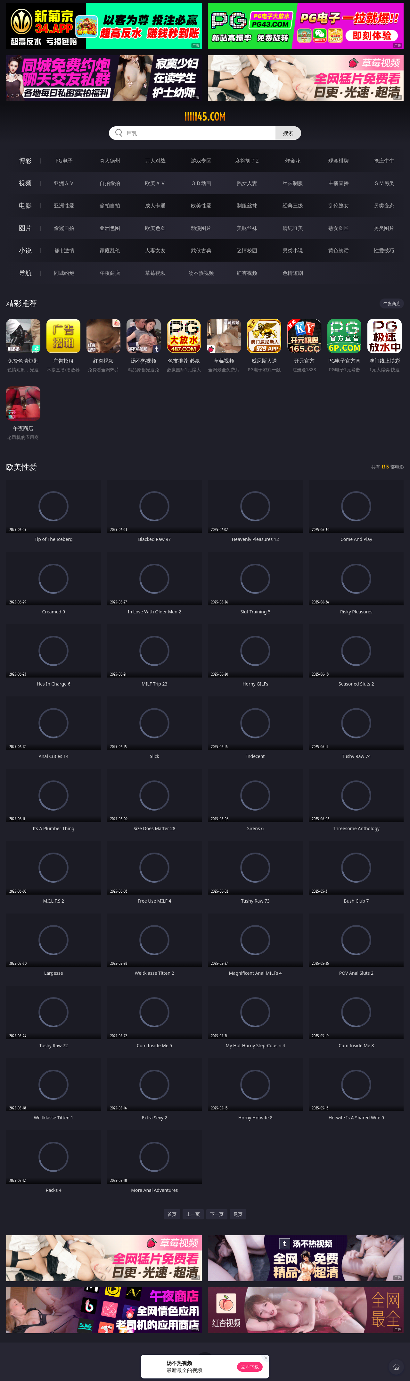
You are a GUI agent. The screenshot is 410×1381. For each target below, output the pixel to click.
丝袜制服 (293, 183)
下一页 (217, 1214)
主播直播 (338, 183)
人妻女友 (155, 250)
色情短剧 (293, 272)
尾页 (238, 1214)
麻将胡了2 (246, 160)
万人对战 (155, 160)
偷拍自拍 (110, 205)
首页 (172, 1214)
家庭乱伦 (110, 250)
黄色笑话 (338, 250)
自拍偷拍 (110, 183)
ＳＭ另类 (384, 183)
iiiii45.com (205, 116)
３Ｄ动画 (201, 183)
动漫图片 (201, 228)
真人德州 (110, 160)
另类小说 (293, 250)
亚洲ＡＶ (64, 183)
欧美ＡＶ (155, 183)
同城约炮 (64, 272)
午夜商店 (110, 272)
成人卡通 (155, 205)
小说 (25, 250)
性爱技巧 (384, 250)
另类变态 (384, 205)
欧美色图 (155, 228)
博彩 (25, 160)
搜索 (288, 133)
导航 (25, 272)
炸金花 (292, 160)
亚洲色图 (110, 228)
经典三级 (293, 205)
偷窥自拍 (64, 228)
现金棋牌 (338, 160)
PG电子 (63, 160)
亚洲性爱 (64, 205)
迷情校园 (247, 250)
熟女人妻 (247, 183)
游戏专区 (201, 160)
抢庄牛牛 (384, 160)
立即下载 (250, 1367)
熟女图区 (338, 228)
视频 (25, 183)
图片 (25, 227)
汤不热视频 (201, 272)
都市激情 (64, 250)
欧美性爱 (201, 205)
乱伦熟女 (338, 205)
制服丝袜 (247, 205)
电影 (25, 205)
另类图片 (384, 228)
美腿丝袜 (247, 228)
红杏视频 (247, 272)
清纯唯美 (293, 228)
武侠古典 (201, 250)
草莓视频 (155, 272)
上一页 (193, 1214)
